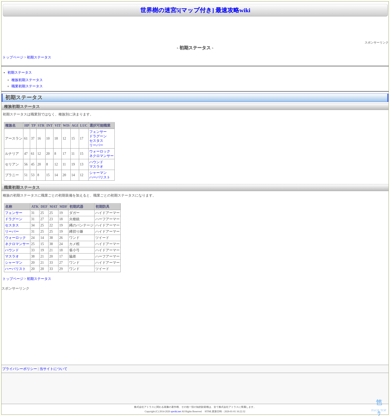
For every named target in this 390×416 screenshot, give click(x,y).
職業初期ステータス (27, 86)
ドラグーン (98, 136)
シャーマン (98, 173)
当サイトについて (53, 369)
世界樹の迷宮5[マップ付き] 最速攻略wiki (195, 10)
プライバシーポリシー (19, 369)
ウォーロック (99, 151)
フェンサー (98, 132)
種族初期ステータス (27, 80)
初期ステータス (39, 57)
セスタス (96, 141)
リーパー (96, 145)
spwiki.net (176, 411)
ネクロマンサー (101, 156)
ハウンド (96, 162)
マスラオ (96, 166)
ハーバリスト (99, 177)
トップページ (12, 57)
